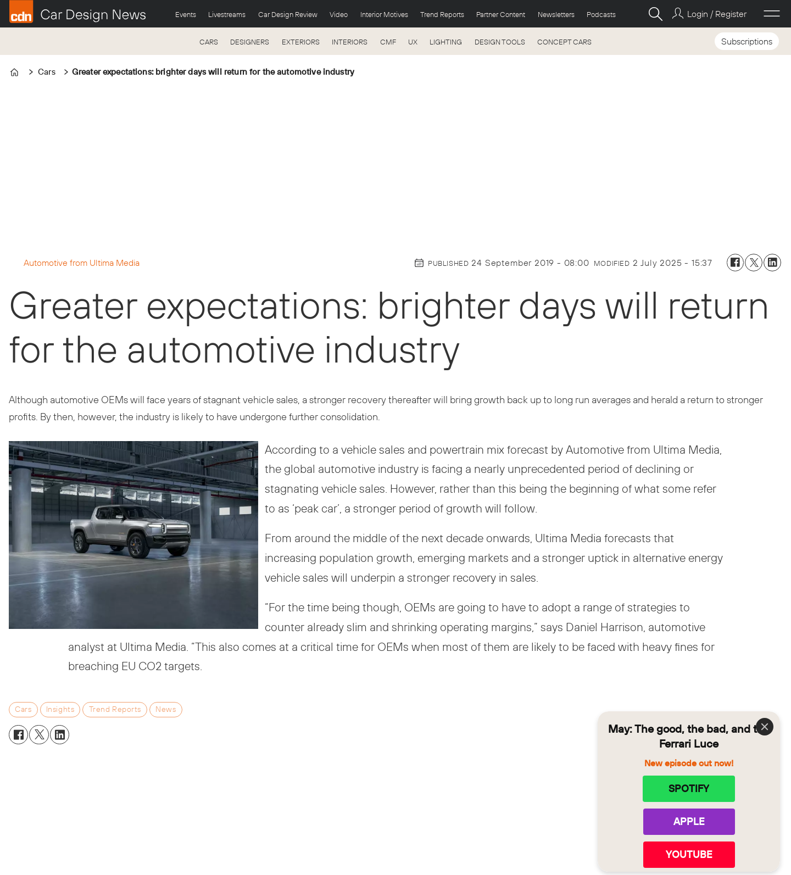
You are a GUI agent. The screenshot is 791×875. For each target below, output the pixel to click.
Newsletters (556, 14)
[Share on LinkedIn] (772, 262)
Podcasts (601, 14)
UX (412, 41)
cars (23, 709)
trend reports (115, 709)
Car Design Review (287, 14)
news (165, 709)
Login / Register (717, 13)
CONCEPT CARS (564, 41)
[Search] (655, 13)
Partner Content (500, 14)
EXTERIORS (301, 41)
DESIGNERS (249, 41)
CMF (388, 41)
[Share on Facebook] (735, 262)
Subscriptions (746, 41)
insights (60, 709)
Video (339, 14)
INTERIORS (349, 41)
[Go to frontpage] (77, 11)
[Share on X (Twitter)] (753, 262)
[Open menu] (771, 14)
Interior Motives (384, 14)
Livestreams (227, 14)
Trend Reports (442, 14)
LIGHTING (446, 41)
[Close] (764, 726)
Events (185, 14)
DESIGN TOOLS (500, 41)
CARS (208, 41)
